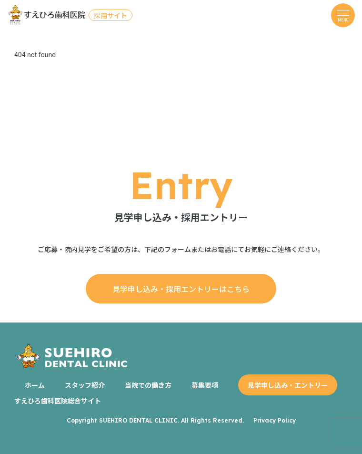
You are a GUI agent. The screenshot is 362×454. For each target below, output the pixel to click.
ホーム (35, 385)
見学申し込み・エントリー (288, 385)
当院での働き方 (148, 385)
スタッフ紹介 (85, 385)
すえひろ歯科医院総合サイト (57, 400)
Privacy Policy (274, 420)
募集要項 (204, 385)
